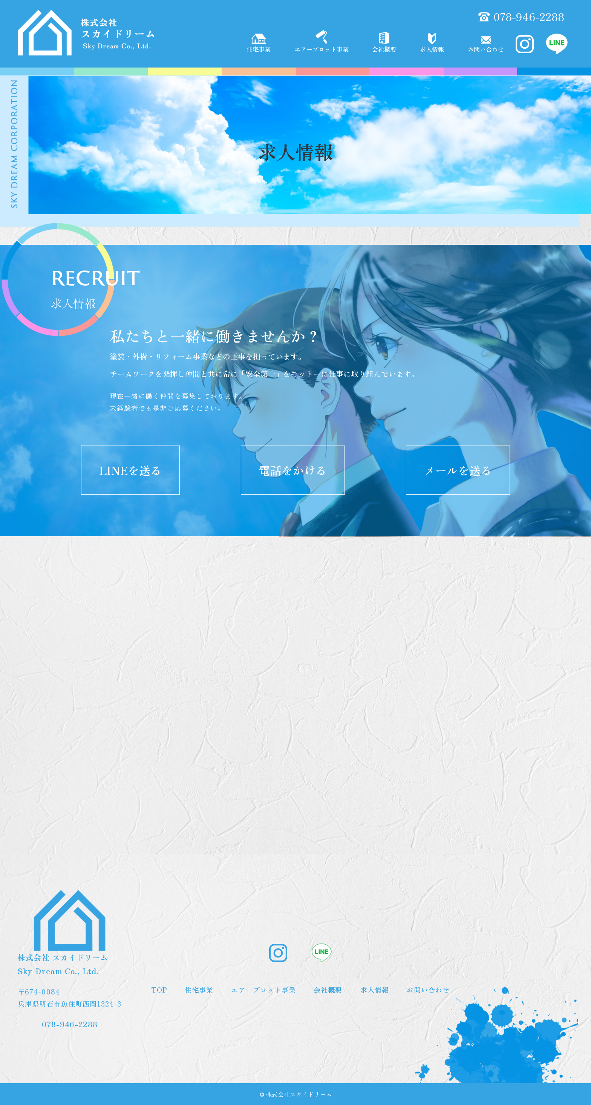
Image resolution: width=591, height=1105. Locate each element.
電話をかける (293, 470)
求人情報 (432, 43)
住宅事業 (259, 44)
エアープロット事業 (321, 42)
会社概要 (384, 43)
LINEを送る (130, 470)
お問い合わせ (486, 45)
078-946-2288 (528, 16)
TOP (159, 989)
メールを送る (458, 470)
